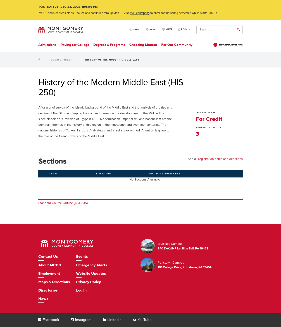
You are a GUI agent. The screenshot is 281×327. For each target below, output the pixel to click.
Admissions (47, 45)
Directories (48, 290)
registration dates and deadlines (220, 159)
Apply (135, 29)
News (43, 299)
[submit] (239, 29)
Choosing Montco (143, 45)
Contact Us (48, 256)
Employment (49, 273)
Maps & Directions (54, 282)
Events (82, 256)
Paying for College (75, 45)
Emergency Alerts (91, 265)
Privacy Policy (88, 282)
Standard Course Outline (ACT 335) (63, 203)
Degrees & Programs (109, 45)
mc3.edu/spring (139, 13)
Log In (81, 290)
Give (167, 29)
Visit (151, 29)
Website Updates (91, 273)
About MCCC (49, 265)
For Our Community (176, 45)
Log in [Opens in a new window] (184, 29)
